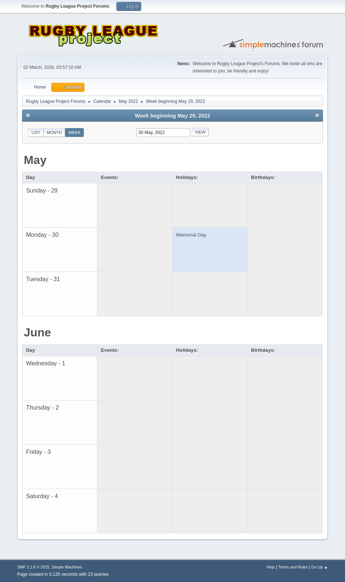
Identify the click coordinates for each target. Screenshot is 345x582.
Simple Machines (67, 567)
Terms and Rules (293, 567)
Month (54, 132)
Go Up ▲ (319, 567)
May (35, 160)
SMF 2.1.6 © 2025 (33, 567)
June (37, 332)
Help (270, 567)
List (35, 132)
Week (74, 132)
